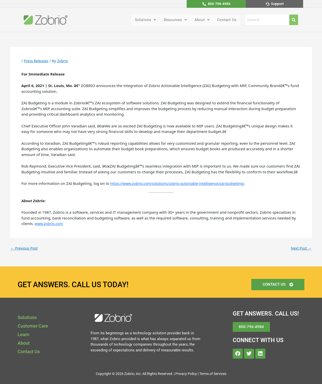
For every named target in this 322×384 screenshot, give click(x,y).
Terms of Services (212, 374)
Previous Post (25, 248)
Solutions (141, 20)
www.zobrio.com (49, 223)
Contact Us (226, 20)
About (200, 20)
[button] (141, 20)
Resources (172, 20)
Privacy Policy (186, 374)
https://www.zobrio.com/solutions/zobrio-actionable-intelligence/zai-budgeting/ (181, 183)
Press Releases (37, 61)
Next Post (300, 248)
